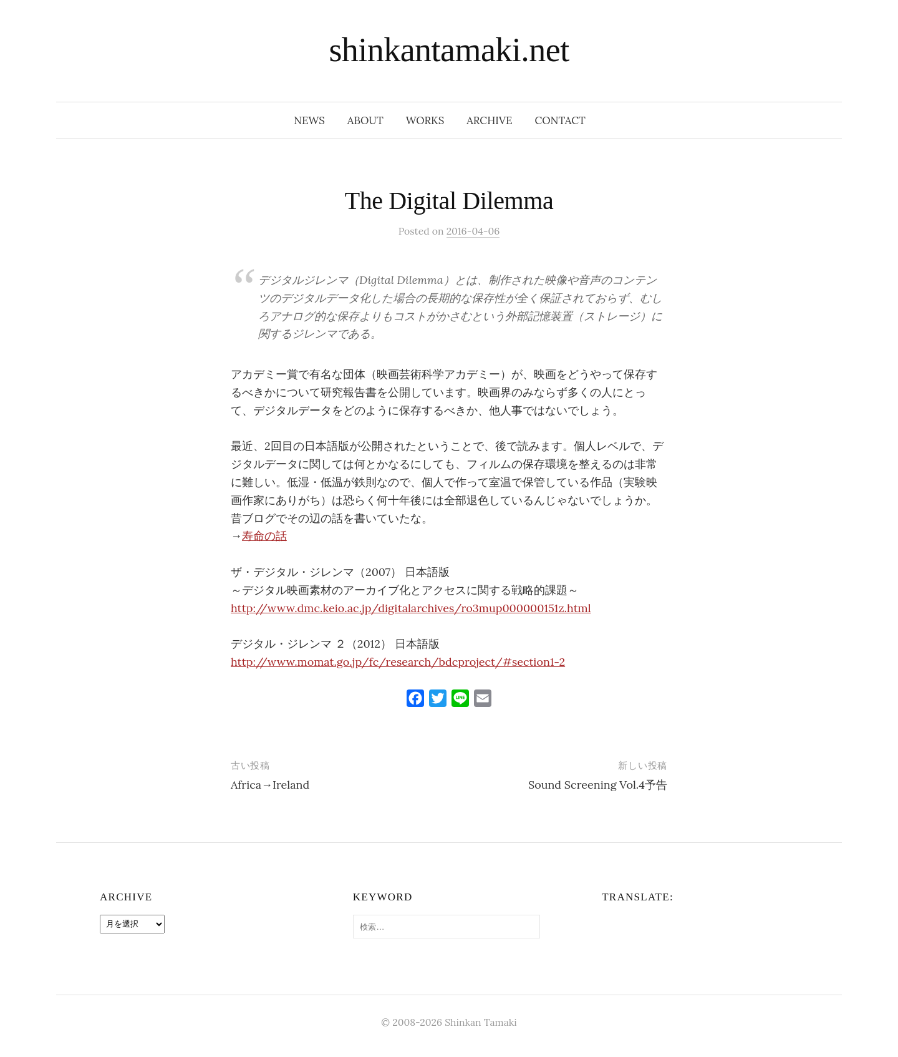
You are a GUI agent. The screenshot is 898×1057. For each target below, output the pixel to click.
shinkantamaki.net (449, 50)
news (309, 120)
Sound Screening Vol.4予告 (597, 784)
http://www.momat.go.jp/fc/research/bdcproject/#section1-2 (398, 662)
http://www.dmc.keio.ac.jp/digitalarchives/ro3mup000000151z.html (411, 608)
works (425, 120)
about (365, 120)
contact (560, 120)
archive (489, 120)
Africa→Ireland (270, 784)
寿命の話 (264, 535)
